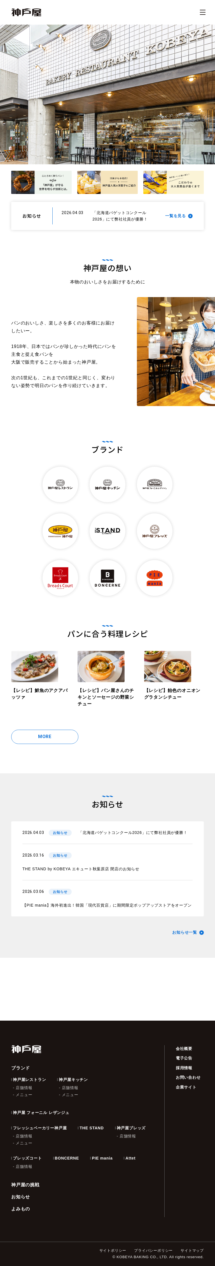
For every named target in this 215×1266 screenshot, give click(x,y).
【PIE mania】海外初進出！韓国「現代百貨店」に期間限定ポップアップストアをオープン (107, 905)
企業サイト (186, 1087)
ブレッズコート (27, 1158)
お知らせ (20, 1196)
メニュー (24, 1094)
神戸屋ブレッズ (131, 1128)
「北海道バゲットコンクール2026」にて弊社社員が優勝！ (133, 832)
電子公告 (184, 1058)
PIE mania (102, 1158)
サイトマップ (192, 1250)
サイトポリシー (113, 1250)
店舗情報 (24, 1087)
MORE (45, 736)
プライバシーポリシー (153, 1250)
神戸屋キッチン (73, 1079)
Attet (130, 1158)
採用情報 (184, 1068)
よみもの (20, 1208)
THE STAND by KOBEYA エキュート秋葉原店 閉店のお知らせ (80, 869)
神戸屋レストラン (29, 1079)
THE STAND (92, 1128)
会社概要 (184, 1048)
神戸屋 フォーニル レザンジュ (41, 1112)
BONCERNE (67, 1158)
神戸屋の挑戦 (25, 1184)
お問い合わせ (188, 1077)
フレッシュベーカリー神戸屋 (40, 1128)
